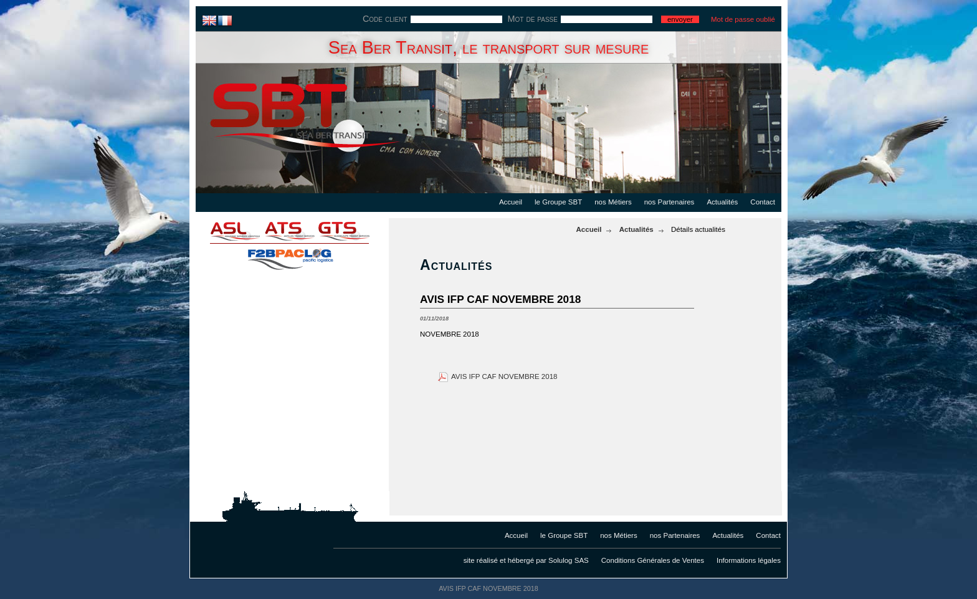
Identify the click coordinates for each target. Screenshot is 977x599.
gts (351, 230)
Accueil (510, 202)
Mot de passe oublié (743, 19)
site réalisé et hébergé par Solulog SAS (526, 560)
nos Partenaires (669, 202)
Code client (385, 19)
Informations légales (749, 560)
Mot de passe (533, 19)
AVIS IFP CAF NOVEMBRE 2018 (504, 376)
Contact (762, 202)
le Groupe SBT (558, 202)
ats (289, 230)
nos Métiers (613, 202)
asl (227, 230)
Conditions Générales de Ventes (652, 560)
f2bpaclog (289, 255)
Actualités (722, 202)
